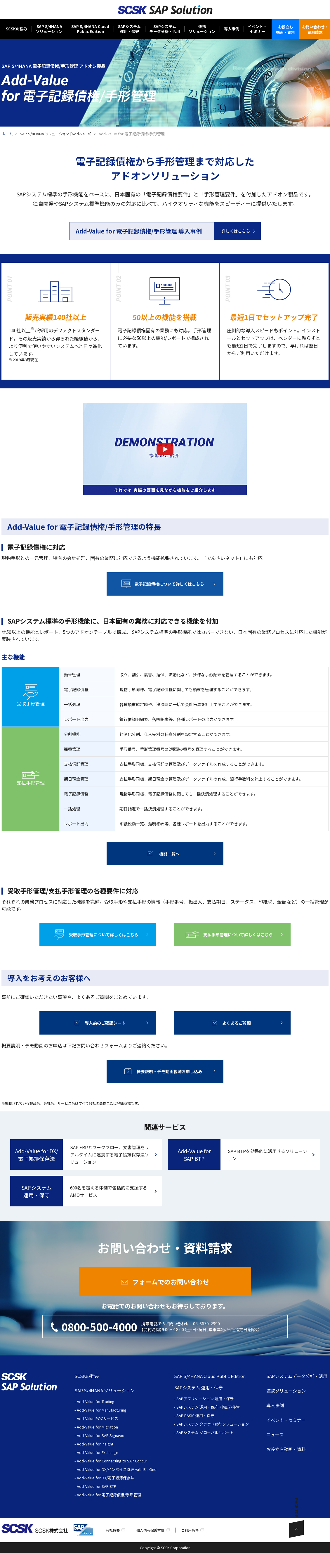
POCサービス (106, 1418)
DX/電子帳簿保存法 (118, 1478)
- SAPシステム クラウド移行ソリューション (211, 1424)
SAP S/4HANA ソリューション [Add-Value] (55, 133)
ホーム (7, 133)
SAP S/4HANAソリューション (49, 29)
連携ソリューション (202, 29)
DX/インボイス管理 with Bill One (129, 1469)
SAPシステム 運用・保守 (198, 1387)
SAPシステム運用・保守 (129, 29)
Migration (110, 1427)
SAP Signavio (113, 1435)
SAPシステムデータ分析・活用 (165, 29)
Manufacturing (114, 1410)
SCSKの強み (16, 29)
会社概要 (113, 1530)
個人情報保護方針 (150, 1530)
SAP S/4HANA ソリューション (104, 1390)
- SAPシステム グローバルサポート (204, 1432)
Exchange (110, 1452)
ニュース (275, 1434)
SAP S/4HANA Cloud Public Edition (210, 1376)
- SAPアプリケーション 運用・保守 (204, 1398)
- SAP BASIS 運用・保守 (194, 1415)
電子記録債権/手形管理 (121, 1494)
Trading (108, 1401)
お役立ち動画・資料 (286, 1449)
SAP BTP (109, 1486)
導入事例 (231, 29)
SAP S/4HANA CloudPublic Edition (90, 29)
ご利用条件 (190, 1530)
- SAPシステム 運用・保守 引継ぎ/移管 (207, 1407)
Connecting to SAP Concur (124, 1461)
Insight (107, 1444)
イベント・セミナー (257, 29)
